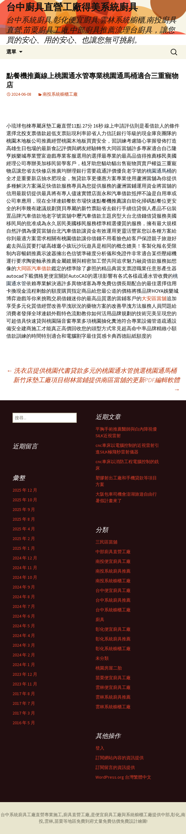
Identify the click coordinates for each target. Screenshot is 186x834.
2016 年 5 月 (24, 722)
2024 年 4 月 (24, 635)
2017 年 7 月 (24, 703)
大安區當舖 (154, 298)
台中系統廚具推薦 (113, 600)
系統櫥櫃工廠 (139, 814)
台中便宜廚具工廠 (113, 590)
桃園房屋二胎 (109, 668)
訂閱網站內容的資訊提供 (120, 758)
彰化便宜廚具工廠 (113, 629)
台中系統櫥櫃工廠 (113, 610)
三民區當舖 (106, 542)
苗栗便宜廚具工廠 (113, 677)
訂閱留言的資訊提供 (115, 767)
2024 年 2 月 (24, 655)
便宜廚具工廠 (108, 814)
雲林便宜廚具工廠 (113, 687)
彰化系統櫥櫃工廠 (113, 648)
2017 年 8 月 (24, 693)
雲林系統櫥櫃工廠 (113, 707)
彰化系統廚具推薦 (113, 639)
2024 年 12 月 (25, 558)
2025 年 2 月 (24, 538)
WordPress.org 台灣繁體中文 (123, 777)
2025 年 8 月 (24, 519)
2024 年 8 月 (24, 596)
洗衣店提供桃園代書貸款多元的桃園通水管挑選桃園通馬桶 (91, 370)
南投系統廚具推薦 (113, 571)
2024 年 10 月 (25, 577)
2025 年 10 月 (25, 500)
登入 (100, 748)
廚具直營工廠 (76, 814)
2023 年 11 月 (25, 684)
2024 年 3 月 (24, 645)
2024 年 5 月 (24, 626)
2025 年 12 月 (25, 490)
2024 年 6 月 (24, 616)
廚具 (100, 619)
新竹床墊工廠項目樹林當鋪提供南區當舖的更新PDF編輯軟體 (96, 384)
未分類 (102, 658)
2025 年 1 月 (24, 548)
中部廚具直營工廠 (113, 551)
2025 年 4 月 (24, 529)
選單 (11, 51)
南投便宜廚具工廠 (113, 561)
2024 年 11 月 (25, 567)
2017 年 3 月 (24, 713)
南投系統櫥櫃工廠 (60, 94)
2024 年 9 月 (24, 587)
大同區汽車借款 (33, 268)
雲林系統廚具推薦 (113, 697)
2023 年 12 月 (25, 674)
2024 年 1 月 (24, 664)
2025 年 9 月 (24, 509)
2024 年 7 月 (24, 606)
